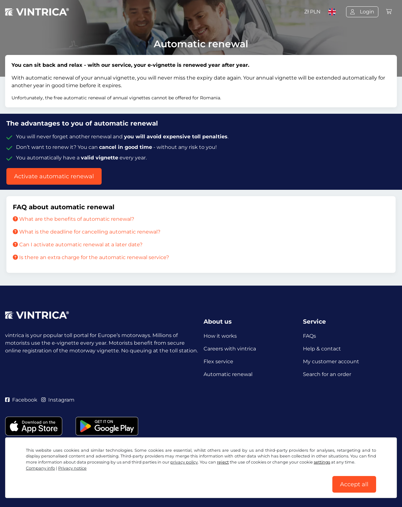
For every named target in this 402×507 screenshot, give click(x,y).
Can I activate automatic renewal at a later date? (78, 245)
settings (322, 462)
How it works (220, 336)
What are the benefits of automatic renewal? (73, 219)
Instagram (57, 400)
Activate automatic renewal (54, 176)
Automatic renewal (228, 374)
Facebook (21, 400)
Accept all (354, 484)
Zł (312, 12)
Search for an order (327, 374)
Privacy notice (72, 468)
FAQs (309, 336)
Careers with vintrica (230, 349)
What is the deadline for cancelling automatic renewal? (86, 232)
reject (223, 462)
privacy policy (184, 462)
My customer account (331, 361)
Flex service (218, 361)
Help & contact (322, 349)
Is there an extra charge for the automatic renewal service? (91, 257)
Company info (40, 468)
